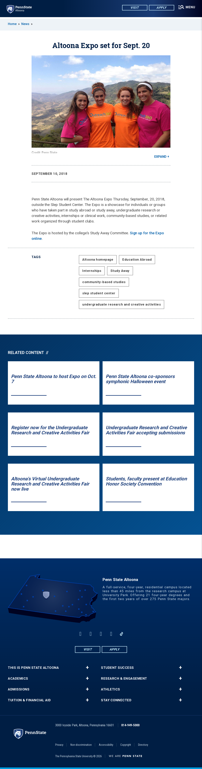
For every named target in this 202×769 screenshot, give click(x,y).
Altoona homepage (97, 259)
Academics (18, 678)
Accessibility (106, 744)
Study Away (120, 271)
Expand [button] (160, 156)
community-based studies (104, 282)
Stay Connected (116, 700)
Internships (91, 271)
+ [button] (87, 667)
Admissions (18, 689)
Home (12, 24)
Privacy (59, 744)
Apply (161, 8)
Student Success (117, 668)
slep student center (98, 293)
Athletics (110, 689)
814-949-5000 (130, 725)
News (25, 24)
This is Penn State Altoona (33, 668)
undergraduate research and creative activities (121, 304)
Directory (143, 744)
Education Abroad (137, 259)
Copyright (125, 744)
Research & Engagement (124, 678)
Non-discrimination (81, 744)
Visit (134, 8)
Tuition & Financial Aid (29, 700)
